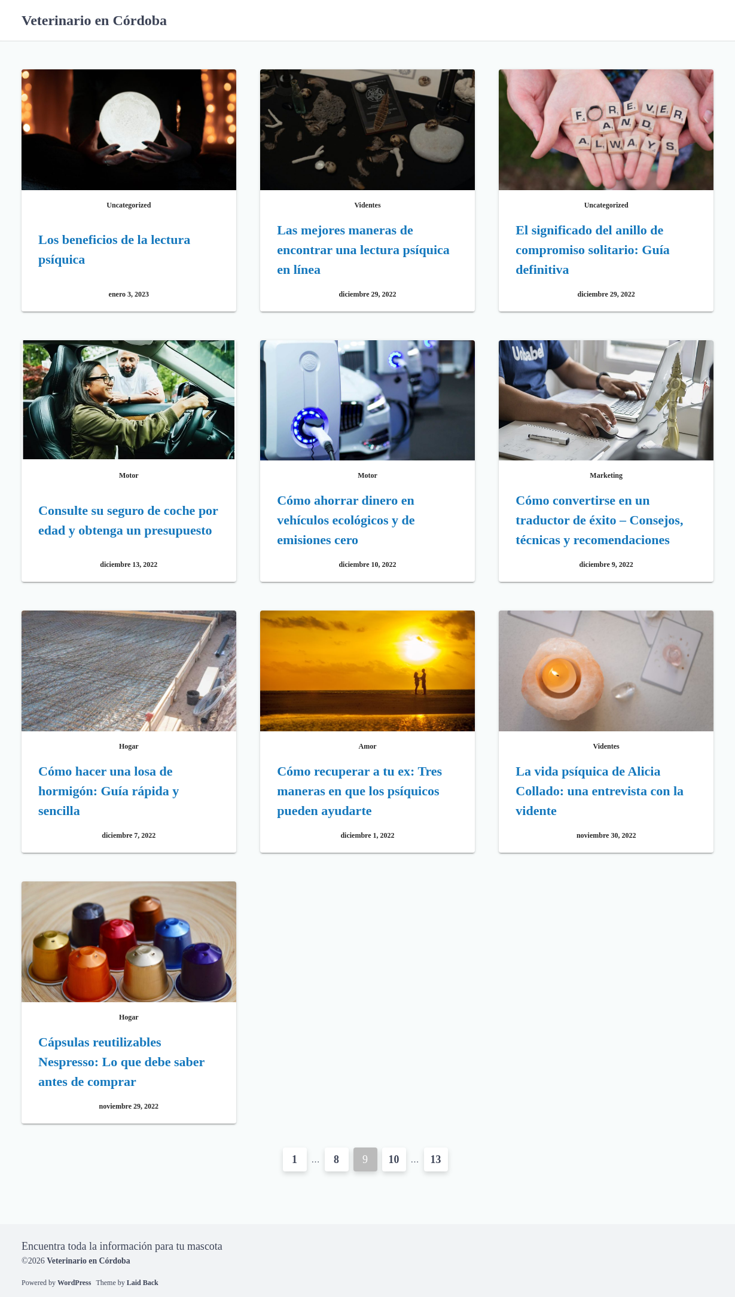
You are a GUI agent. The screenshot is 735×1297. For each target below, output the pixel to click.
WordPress (74, 1282)
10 (394, 1159)
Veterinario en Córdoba (94, 20)
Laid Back (142, 1282)
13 (436, 1159)
